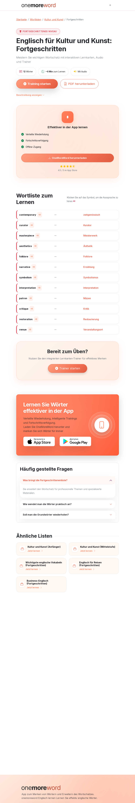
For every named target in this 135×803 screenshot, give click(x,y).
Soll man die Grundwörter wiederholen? (46, 514)
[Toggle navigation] (110, 5)
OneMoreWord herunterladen (67, 157)
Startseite (21, 19)
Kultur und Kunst (53, 19)
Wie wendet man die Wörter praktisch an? (47, 504)
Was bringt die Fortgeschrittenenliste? (45, 480)
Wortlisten (35, 19)
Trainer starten (67, 368)
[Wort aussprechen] (39, 214)
